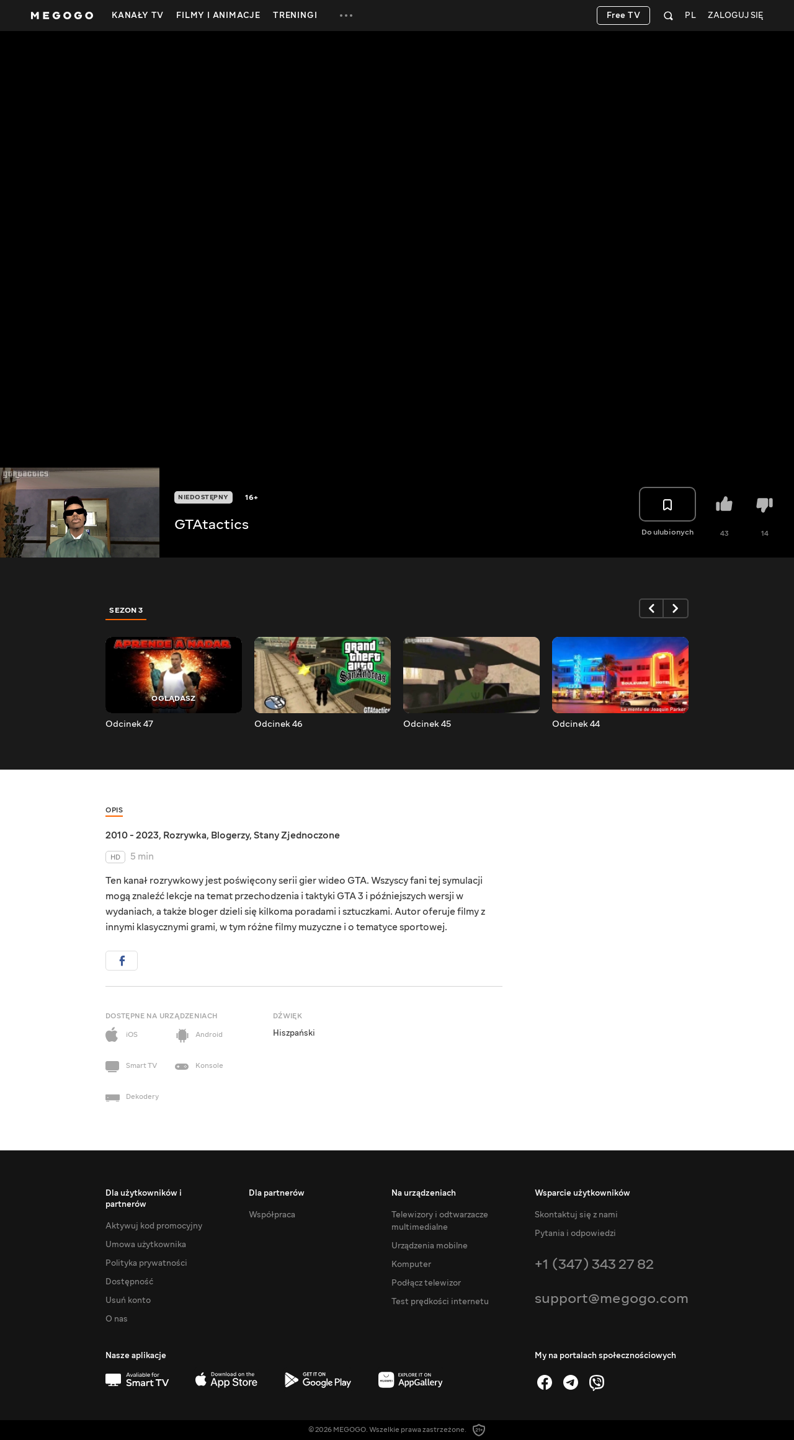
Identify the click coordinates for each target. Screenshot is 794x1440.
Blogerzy (230, 835)
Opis (114, 810)
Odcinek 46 (278, 724)
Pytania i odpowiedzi (575, 1233)
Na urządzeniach (423, 1193)
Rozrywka (185, 835)
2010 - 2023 (132, 835)
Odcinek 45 (427, 724)
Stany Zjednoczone (297, 835)
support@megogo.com (612, 1298)
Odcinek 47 (129, 724)
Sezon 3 (126, 610)
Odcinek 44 (576, 724)
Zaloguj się (735, 16)
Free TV (624, 15)
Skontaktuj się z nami (576, 1214)
